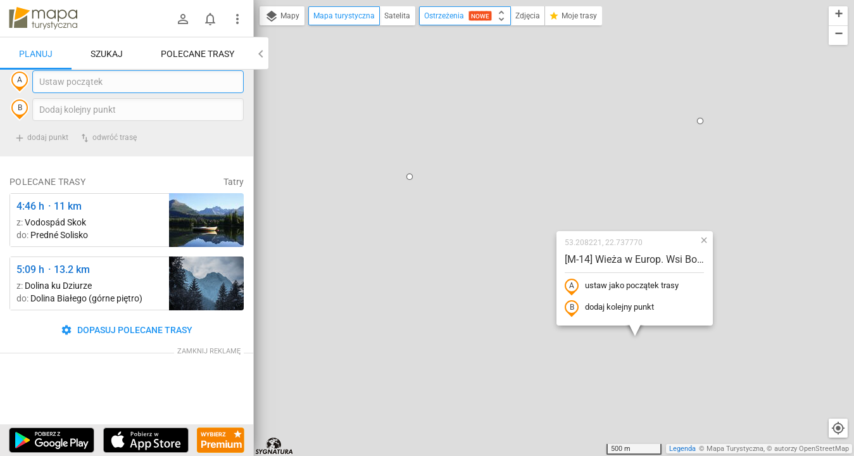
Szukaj (107, 54)
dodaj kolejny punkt (527, 194)
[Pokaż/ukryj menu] (237, 19)
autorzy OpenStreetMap (811, 449)
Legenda (682, 449)
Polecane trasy (197, 54)
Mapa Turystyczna (734, 449)
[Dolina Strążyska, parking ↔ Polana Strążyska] (206, 309)
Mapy (282, 16)
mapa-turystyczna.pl (43, 18)
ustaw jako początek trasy (540, 173)
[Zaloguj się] (183, 19)
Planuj (36, 54)
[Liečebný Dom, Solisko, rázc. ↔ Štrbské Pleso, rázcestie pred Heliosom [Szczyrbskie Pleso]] (206, 246)
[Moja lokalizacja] (838, 428)
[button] (328, 63)
